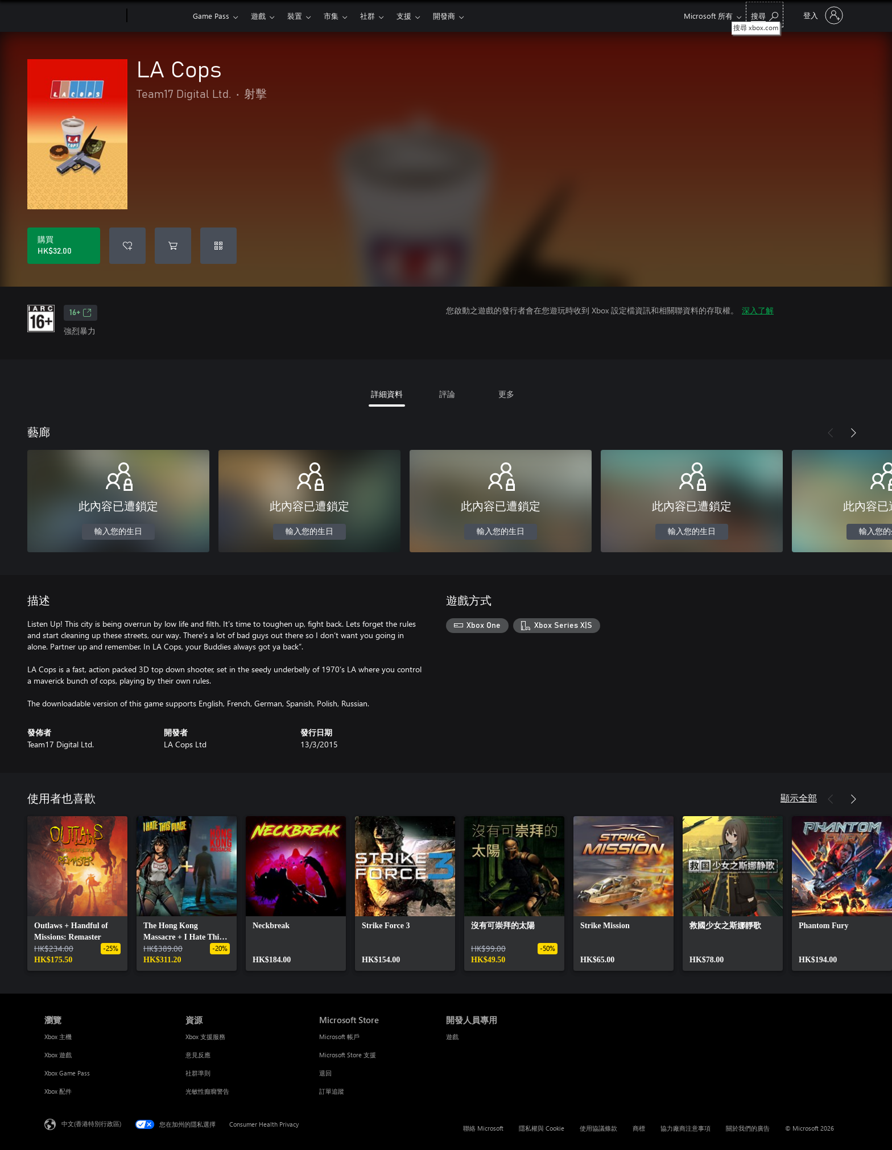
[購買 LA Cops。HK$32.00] (63, 245)
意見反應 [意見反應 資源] (197, 1054)
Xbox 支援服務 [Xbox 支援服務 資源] (205, 1036)
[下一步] (853, 433)
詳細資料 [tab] (387, 393)
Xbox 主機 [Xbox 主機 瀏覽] (58, 1036)
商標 (639, 1128)
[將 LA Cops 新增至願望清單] (127, 245)
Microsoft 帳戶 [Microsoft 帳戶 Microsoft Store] (339, 1036)
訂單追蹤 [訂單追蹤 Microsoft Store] (331, 1091)
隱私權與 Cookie (541, 1128)
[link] (77, 893)
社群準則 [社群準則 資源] (197, 1073)
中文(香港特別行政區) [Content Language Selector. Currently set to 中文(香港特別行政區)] (91, 1123)
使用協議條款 (598, 1128)
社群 (367, 15)
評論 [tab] (447, 393)
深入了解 (758, 310)
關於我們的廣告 (748, 1128)
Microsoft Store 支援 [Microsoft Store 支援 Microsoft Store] (347, 1054)
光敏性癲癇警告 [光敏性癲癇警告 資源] (207, 1091)
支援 (404, 15)
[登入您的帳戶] (822, 15)
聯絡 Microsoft (483, 1128)
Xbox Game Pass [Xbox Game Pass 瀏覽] (67, 1073)
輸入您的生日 (118, 532)
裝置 (294, 15)
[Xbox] (158, 16)
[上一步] (830, 433)
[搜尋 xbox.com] (764, 14)
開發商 (444, 15)
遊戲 (258, 15)
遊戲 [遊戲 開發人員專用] (452, 1036)
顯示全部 (798, 798)
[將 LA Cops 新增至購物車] (173, 245)
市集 (331, 15)
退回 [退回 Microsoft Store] (325, 1073)
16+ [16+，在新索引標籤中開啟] (80, 312)
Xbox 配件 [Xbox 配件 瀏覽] (58, 1091)
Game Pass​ (211, 15)
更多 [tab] (506, 393)
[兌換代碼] (218, 245)
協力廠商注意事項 (685, 1128)
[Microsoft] (83, 16)
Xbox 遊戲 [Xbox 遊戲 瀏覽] (58, 1054)
